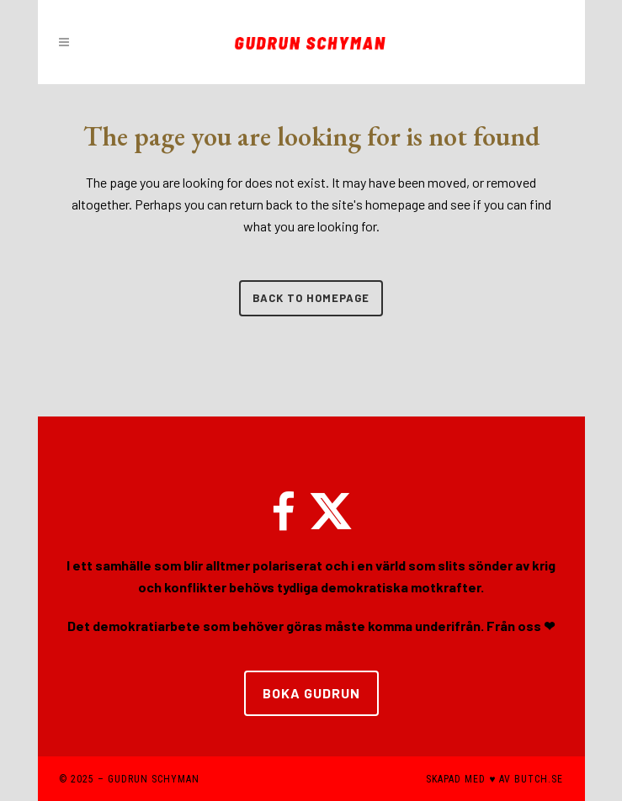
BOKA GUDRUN (311, 693)
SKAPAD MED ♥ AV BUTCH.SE (494, 779)
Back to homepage (311, 298)
